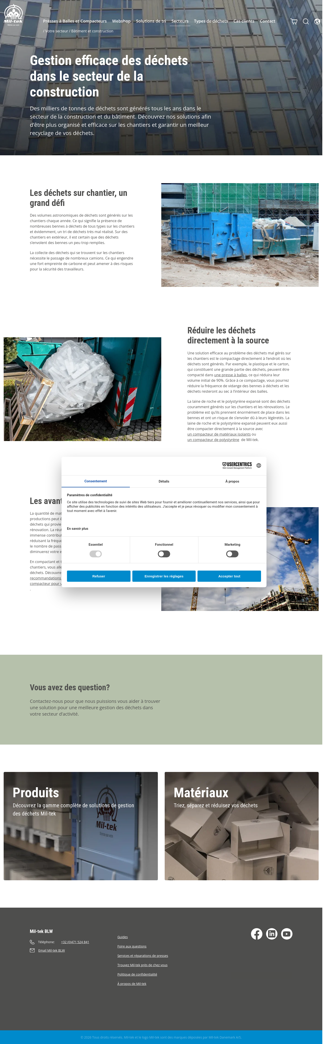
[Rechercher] (304, 20)
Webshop (121, 21)
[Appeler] (73, 942)
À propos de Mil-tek (131, 984)
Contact (267, 21)
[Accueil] (13, 15)
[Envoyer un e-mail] (73, 950)
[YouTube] (286, 934)
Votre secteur (56, 31)
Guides (122, 937)
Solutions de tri (151, 21)
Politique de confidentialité (137, 974)
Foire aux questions (131, 946)
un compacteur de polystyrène (213, 439)
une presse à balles (230, 374)
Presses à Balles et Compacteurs (75, 21)
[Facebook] (256, 934)
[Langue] (316, 20)
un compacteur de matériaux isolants (219, 434)
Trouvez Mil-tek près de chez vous (142, 965)
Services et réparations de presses (142, 955)
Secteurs (180, 21)
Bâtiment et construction (92, 31)
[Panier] (292, 20)
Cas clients (243, 21)
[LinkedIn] (271, 934)
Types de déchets (211, 21)
